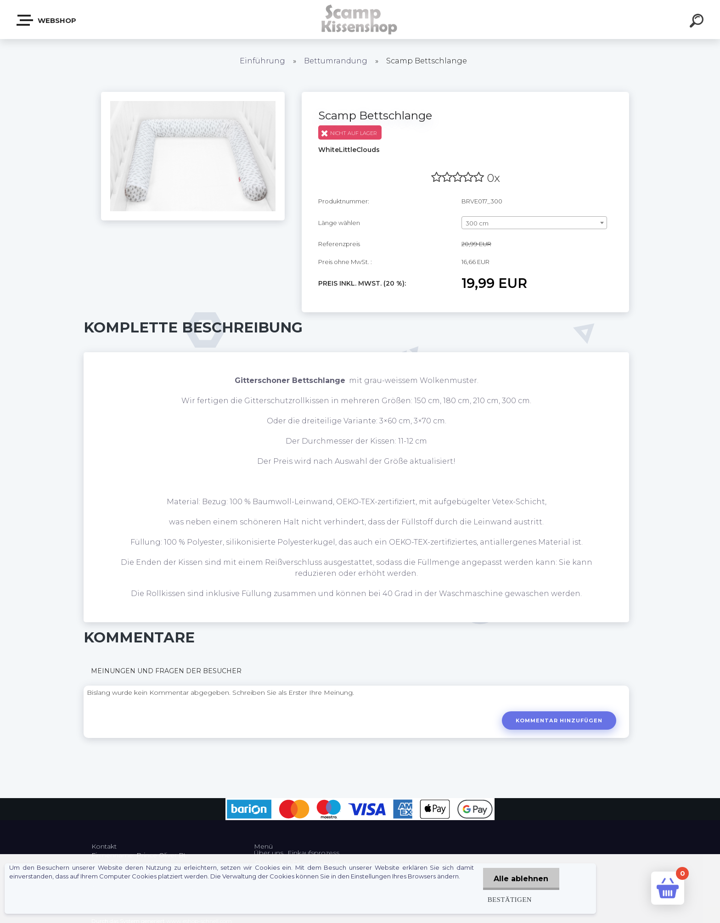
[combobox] (534, 222)
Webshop (46, 20)
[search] (698, 22)
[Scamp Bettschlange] (193, 95)
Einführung (262, 60)
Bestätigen (508, 899)
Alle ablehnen (520, 878)
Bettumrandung (335, 60)
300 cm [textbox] (477, 223)
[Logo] (360, 19)
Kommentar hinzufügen (558, 720)
